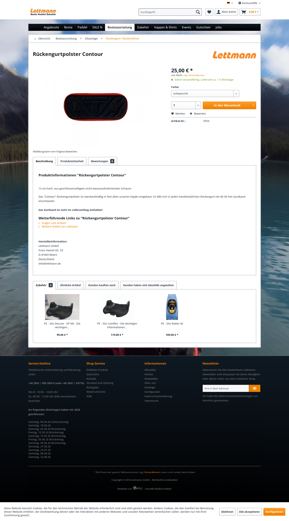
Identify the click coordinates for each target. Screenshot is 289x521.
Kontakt (91, 378)
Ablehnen (227, 511)
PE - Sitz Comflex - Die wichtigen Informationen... (117, 325)
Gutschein (92, 374)
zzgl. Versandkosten (194, 75)
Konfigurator (152, 392)
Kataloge (149, 387)
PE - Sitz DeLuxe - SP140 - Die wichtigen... (62, 325)
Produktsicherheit (71, 161)
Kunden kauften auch (102, 285)
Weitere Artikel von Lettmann (58, 226)
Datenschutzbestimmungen (236, 396)
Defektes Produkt (97, 370)
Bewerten (198, 113)
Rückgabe (92, 387)
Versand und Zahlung (99, 383)
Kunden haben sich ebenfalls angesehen (148, 285)
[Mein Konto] (226, 12)
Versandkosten (152, 472)
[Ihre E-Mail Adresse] (226, 388)
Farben (148, 374)
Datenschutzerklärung (158, 396)
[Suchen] (198, 12)
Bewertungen (102, 161)
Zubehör (44, 285)
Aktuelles (150, 370)
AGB (89, 396)
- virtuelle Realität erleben (158, 488)
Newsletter (151, 378)
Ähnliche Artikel (70, 285)
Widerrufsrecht (95, 392)
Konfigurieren (274, 511)
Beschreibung (44, 161)
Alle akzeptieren (249, 511)
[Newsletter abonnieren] (254, 388)
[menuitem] (171, 12)
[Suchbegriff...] (170, 12)
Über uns (150, 383)
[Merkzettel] (209, 12)
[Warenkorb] (250, 12)
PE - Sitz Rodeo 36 (172, 323)
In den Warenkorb (234, 104)
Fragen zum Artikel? (52, 223)
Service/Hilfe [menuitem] (248, 3)
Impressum (151, 400)
